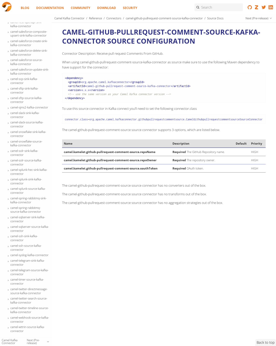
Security (130, 8)
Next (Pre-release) (257, 18)
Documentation (50, 8)
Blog (25, 8)
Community (80, 8)
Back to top (266, 342)
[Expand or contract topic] (8, 30)
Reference (95, 18)
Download (106, 8)
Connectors (113, 18)
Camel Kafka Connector (69, 18)
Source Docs (25, 71)
